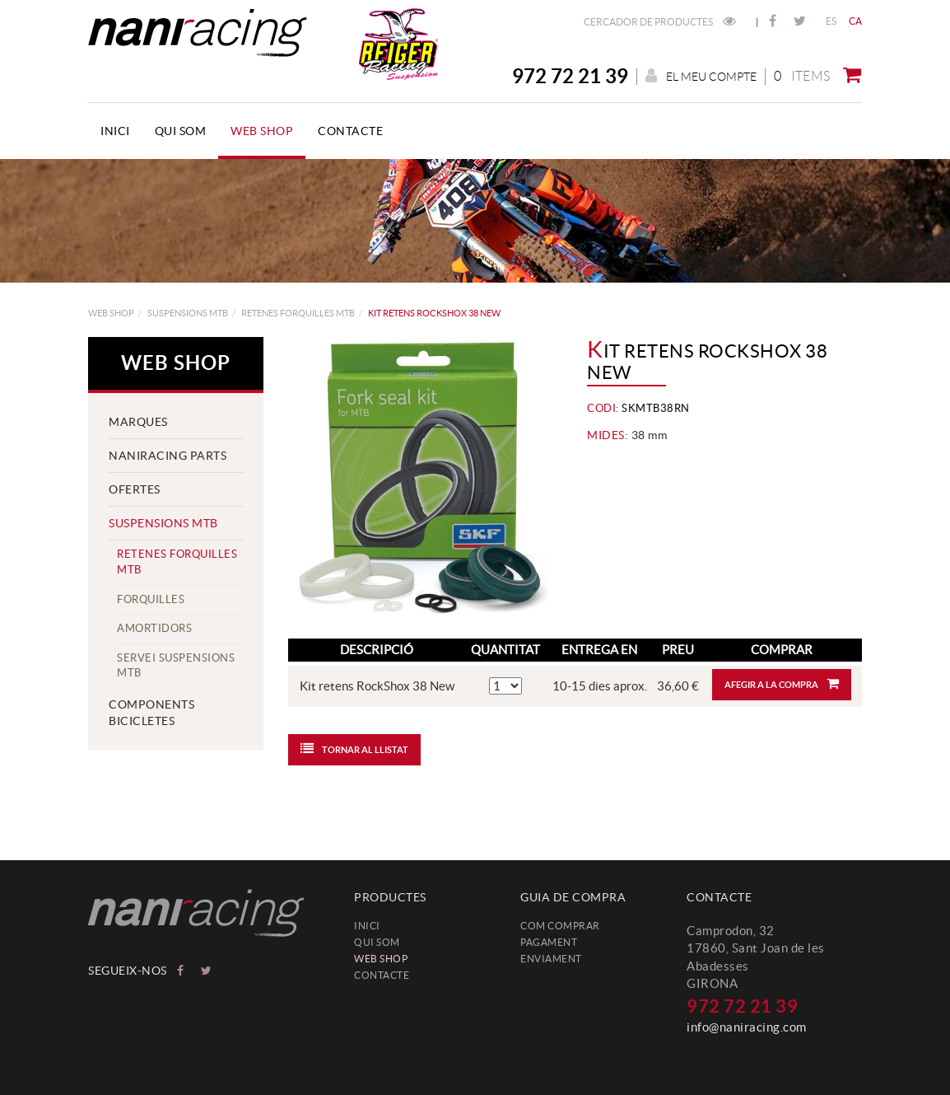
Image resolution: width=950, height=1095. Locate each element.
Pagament (548, 942)
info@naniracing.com (747, 1027)
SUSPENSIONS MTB (187, 313)
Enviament (551, 958)
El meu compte (701, 76)
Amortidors (154, 628)
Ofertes (135, 489)
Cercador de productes (660, 21)
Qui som (377, 942)
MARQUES (138, 421)
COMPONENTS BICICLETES (151, 713)
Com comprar (560, 925)
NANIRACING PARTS (167, 455)
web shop (111, 313)
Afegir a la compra (781, 683)
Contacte (381, 975)
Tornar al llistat (354, 748)
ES (831, 21)
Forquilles (150, 599)
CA (856, 21)
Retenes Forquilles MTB (298, 313)
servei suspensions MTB (176, 666)
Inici (367, 925)
